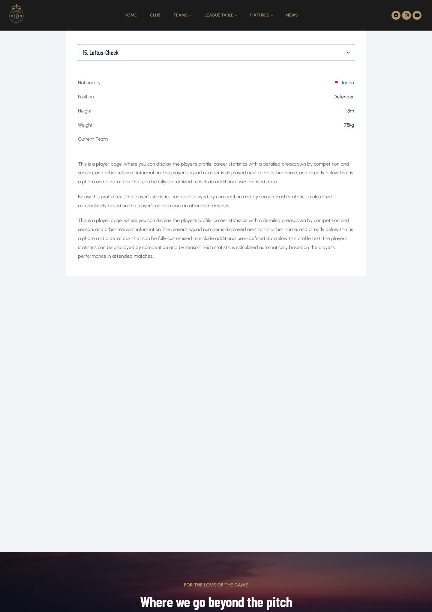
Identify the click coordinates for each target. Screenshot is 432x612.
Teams (180, 15)
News (292, 15)
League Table (219, 15)
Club (155, 15)
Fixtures (259, 15)
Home (130, 15)
